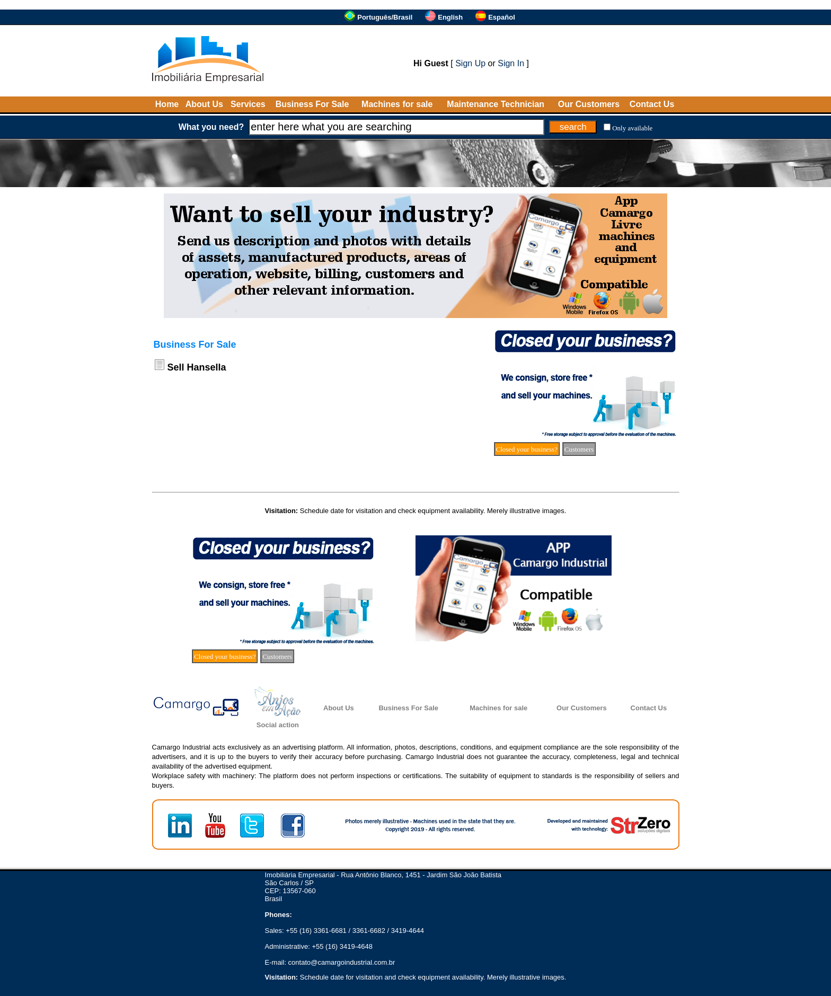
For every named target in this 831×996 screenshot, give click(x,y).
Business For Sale (312, 104)
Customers (579, 449)
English (450, 17)
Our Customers (589, 104)
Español (501, 17)
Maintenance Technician (495, 104)
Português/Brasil (384, 17)
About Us (204, 104)
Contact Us (652, 104)
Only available (632, 128)
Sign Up (470, 63)
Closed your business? (527, 449)
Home (167, 104)
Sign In (511, 63)
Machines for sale (396, 104)
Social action (278, 725)
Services (248, 104)
